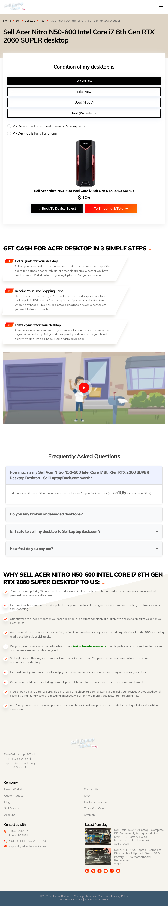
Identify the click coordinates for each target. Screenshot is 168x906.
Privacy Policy (120, 896)
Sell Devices (12, 808)
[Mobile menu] (161, 6)
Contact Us (91, 789)
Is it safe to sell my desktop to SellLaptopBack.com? (55, 531)
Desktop (29, 20)
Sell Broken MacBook (96, 899)
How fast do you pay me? (31, 548)
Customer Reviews (96, 802)
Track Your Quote (95, 808)
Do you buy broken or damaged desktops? (46, 514)
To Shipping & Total (111, 208)
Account (9, 815)
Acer (43, 20)
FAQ (87, 795)
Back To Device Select (57, 208)
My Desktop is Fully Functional (84, 133)
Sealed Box (84, 81)
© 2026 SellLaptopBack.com (56, 896)
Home (7, 20)
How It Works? (13, 789)
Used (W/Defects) (84, 113)
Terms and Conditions (98, 896)
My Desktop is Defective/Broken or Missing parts (84, 126)
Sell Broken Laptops (71, 899)
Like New (84, 92)
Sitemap (89, 815)
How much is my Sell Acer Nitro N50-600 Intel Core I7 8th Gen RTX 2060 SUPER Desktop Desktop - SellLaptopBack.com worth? (79, 475)
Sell (17, 20)
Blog (7, 802)
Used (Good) (84, 102)
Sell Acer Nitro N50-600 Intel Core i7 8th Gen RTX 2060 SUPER (84, 191)
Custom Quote (13, 795)
